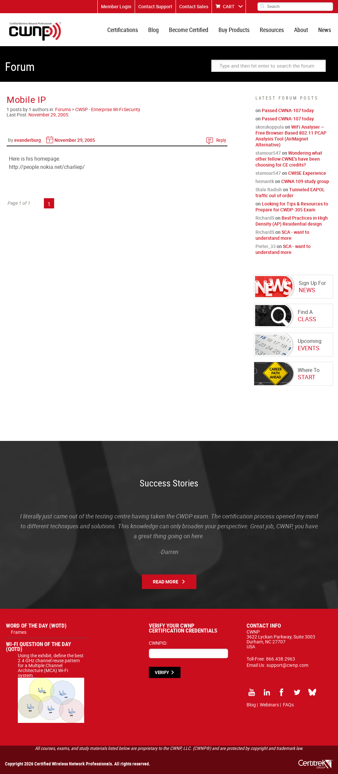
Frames (18, 632)
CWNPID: (158, 643)
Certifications (122, 30)
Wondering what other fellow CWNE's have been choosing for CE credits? (288, 159)
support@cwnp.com (287, 665)
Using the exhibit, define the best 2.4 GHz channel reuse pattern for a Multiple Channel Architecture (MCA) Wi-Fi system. (51, 667)
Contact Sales (193, 6)
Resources (272, 30)
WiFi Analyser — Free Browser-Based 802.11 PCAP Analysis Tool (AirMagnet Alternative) (290, 136)
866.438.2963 (280, 659)
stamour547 (268, 153)
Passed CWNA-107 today (288, 110)
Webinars (269, 704)
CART (229, 6)
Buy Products (234, 30)
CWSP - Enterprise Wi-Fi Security (107, 109)
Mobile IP (26, 99)
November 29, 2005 (48, 114)
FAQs (288, 704)
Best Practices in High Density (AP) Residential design (291, 221)
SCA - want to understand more (282, 235)
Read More (165, 581)
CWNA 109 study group (305, 181)
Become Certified (188, 30)
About (301, 30)
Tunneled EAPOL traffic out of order (290, 192)
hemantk (264, 181)
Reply (221, 140)
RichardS (264, 218)
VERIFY (162, 672)
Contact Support (155, 6)
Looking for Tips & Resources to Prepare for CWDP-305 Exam (291, 207)
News (324, 30)
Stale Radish (268, 189)
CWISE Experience (307, 173)
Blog (153, 30)
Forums (63, 109)
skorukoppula (269, 127)
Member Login (116, 6)
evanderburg (27, 140)
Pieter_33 (265, 246)
